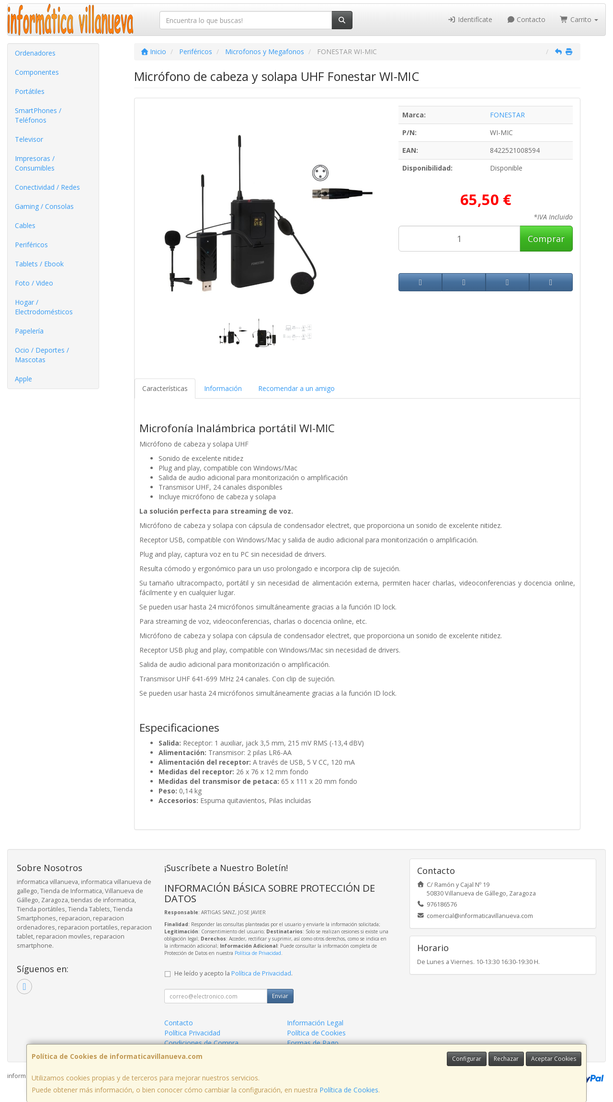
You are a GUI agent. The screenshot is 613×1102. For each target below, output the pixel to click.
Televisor (29, 139)
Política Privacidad (192, 1032)
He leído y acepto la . (233, 973)
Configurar (466, 1059)
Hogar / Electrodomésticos (44, 307)
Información (223, 388)
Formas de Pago (313, 1042)
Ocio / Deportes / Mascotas (42, 354)
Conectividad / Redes (47, 187)
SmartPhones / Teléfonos (38, 115)
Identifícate (469, 19)
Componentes (37, 72)
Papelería (29, 330)
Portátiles (30, 91)
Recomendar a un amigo (296, 388)
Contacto (526, 19)
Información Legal (315, 1022)
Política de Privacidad (258, 953)
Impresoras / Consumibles (35, 163)
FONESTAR (507, 114)
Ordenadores (35, 52)
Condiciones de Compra (201, 1042)
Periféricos (31, 244)
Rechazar (506, 1059)
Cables (25, 225)
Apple (23, 378)
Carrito (579, 19)
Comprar (546, 238)
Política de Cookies (348, 1089)
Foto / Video (34, 282)
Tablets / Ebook (39, 263)
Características (165, 388)
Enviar (280, 996)
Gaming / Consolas (44, 206)
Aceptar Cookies (553, 1059)
